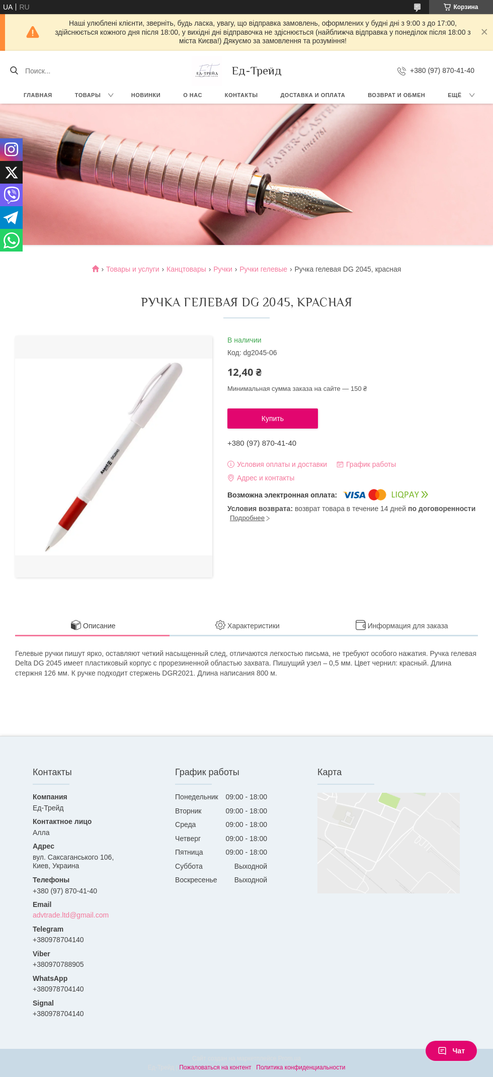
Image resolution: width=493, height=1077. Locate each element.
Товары (88, 95)
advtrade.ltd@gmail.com (71, 915)
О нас (192, 95)
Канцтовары (186, 269)
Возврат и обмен (396, 95)
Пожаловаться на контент (215, 1067)
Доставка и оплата (313, 95)
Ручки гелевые (263, 269)
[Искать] (14, 71)
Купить (273, 419)
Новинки (145, 95)
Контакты (241, 95)
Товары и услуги (132, 269)
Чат (451, 1050)
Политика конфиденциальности (300, 1067)
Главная (38, 95)
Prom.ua (289, 1058)
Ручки (222, 269)
